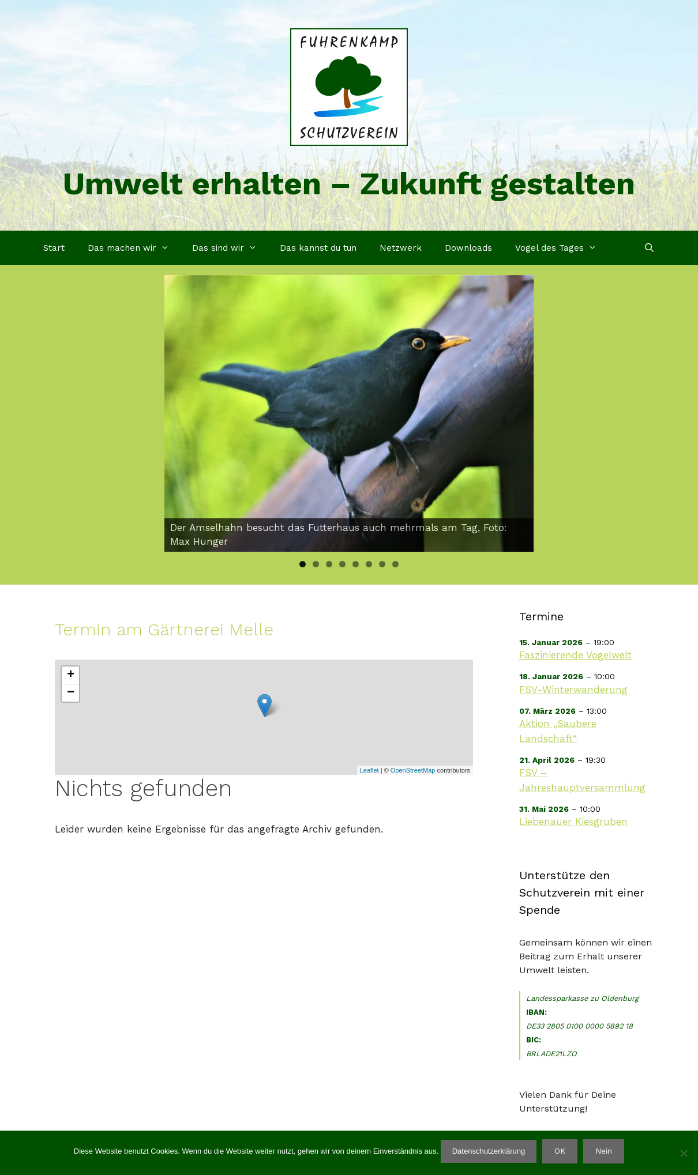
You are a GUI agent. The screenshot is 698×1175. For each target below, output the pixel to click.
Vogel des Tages (561, 248)
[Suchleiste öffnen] (649, 248)
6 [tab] (369, 564)
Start (54, 248)
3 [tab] (329, 564)
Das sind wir (230, 248)
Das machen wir (134, 248)
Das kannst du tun (318, 248)
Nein (603, 1151)
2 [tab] (316, 564)
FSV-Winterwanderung (573, 689)
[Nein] (683, 1153)
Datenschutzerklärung (488, 1151)
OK (559, 1151)
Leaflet (369, 770)
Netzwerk (401, 248)
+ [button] (70, 675)
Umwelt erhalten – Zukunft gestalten (349, 183)
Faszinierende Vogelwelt (575, 655)
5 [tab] (355, 564)
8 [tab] (395, 564)
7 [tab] (382, 564)
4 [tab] (342, 564)
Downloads (468, 248)
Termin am (164, 629)
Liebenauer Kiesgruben (573, 821)
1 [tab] (302, 564)
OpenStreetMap (413, 770)
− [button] (70, 693)
